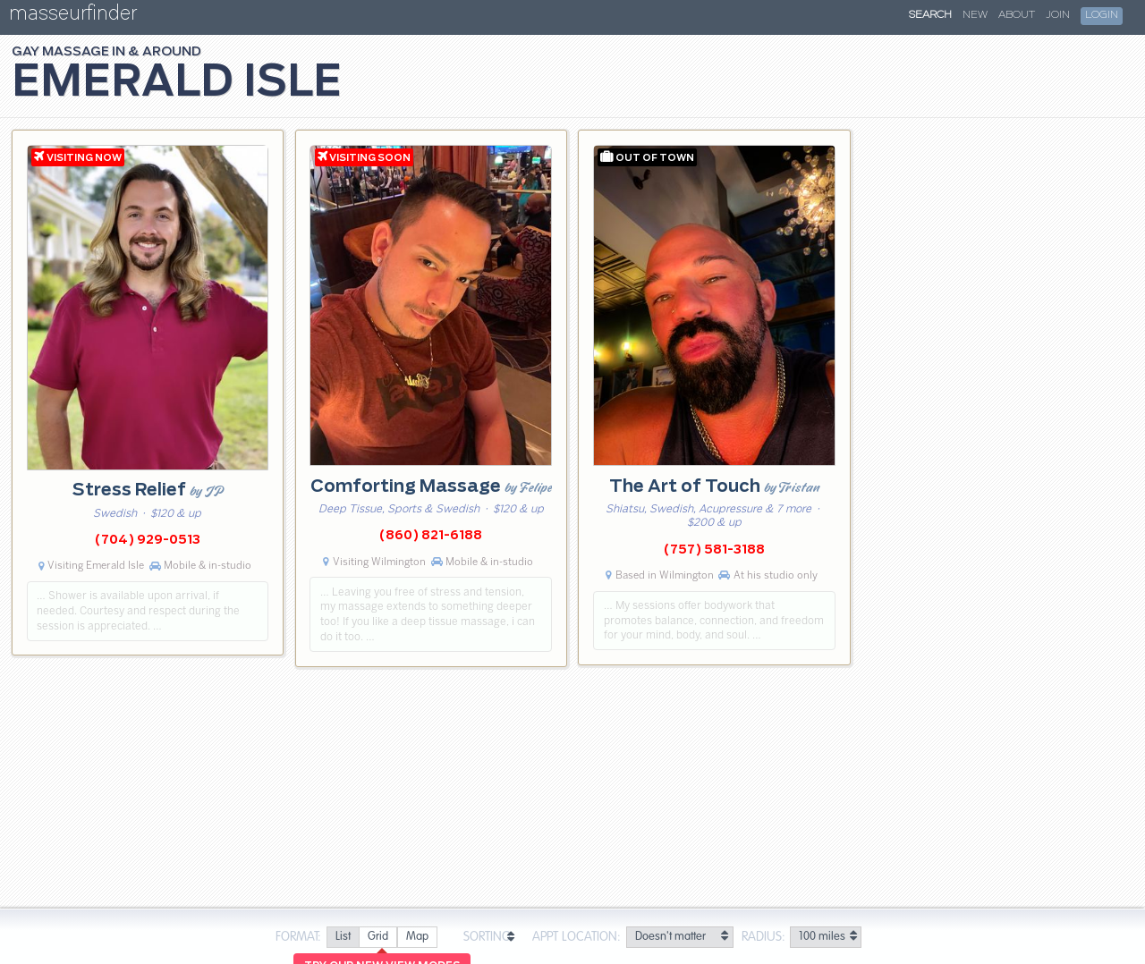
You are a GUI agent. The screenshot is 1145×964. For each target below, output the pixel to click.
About (1016, 15)
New (975, 15)
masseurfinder (73, 16)
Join (1058, 15)
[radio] (343, 937)
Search (930, 15)
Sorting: (488, 937)
